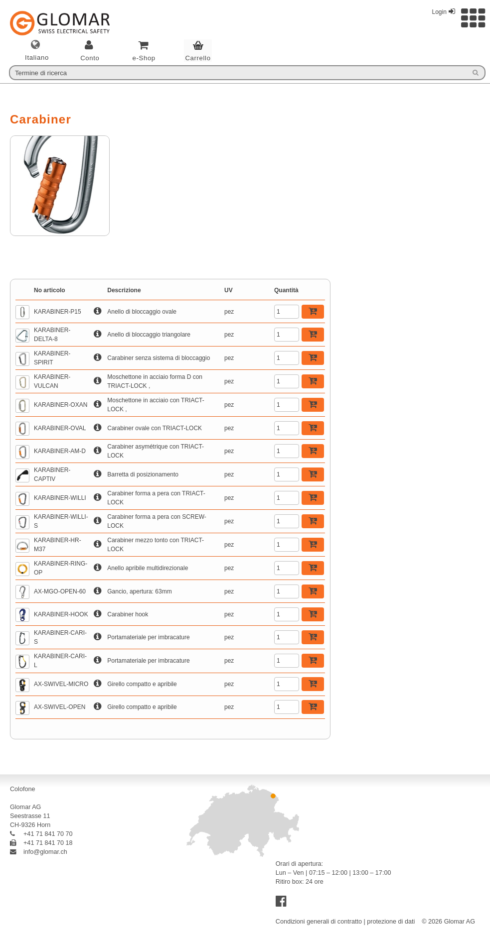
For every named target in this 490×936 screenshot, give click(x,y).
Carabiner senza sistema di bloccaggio (158, 357)
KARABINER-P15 (57, 311)
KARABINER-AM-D (60, 451)
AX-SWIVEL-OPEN (59, 706)
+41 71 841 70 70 (41, 833)
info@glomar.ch (38, 851)
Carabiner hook (127, 614)
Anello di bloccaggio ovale (141, 311)
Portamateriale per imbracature (148, 637)
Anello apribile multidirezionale (147, 568)
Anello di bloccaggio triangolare (148, 334)
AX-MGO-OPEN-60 (60, 591)
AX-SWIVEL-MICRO (61, 684)
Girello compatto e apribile (141, 684)
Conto (90, 58)
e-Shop (144, 58)
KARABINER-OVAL (60, 428)
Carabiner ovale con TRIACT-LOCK (154, 428)
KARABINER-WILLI (60, 497)
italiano (37, 58)
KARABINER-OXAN (60, 404)
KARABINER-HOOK (61, 614)
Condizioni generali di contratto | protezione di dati (345, 921)
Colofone (22, 789)
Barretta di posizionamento (142, 474)
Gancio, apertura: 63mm (139, 591)
